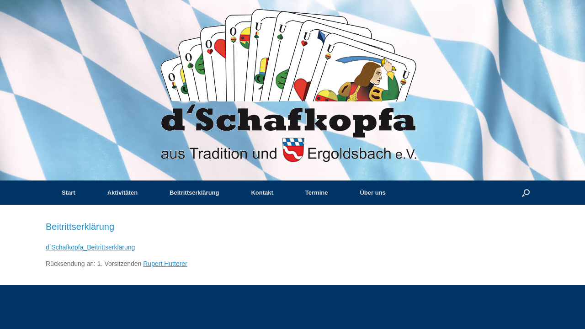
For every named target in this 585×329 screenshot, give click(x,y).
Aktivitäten (122, 192)
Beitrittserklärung (194, 192)
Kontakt (262, 192)
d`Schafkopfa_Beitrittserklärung (90, 247)
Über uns (372, 192)
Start (68, 192)
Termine (316, 192)
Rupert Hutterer (165, 263)
